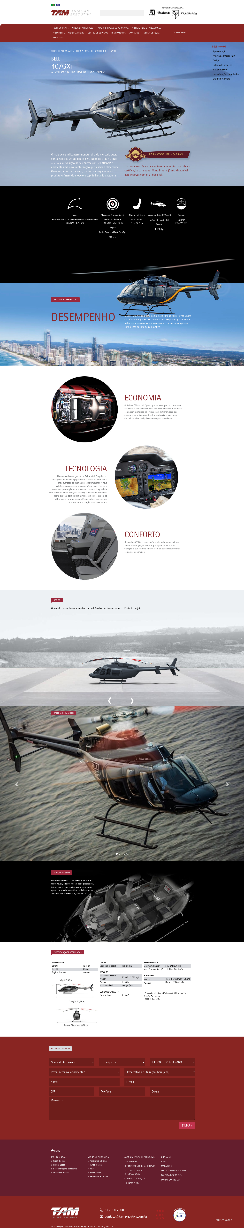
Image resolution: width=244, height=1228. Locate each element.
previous (110, 700)
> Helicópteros (94, 1172)
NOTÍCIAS (58, 37)
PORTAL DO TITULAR (170, 1179)
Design (216, 60)
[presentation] (73, 1128)
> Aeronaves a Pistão (97, 1161)
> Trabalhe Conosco (60, 1172)
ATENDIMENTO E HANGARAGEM (146, 28)
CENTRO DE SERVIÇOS (98, 32)
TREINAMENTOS (118, 32)
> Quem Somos (58, 1161)
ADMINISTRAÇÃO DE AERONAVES (113, 28)
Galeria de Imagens (222, 65)
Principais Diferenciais (224, 55)
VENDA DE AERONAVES (83, 28)
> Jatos (91, 1168)
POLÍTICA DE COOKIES (171, 1175)
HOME (55, 1150)
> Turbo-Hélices (95, 1164)
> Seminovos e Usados (98, 1176)
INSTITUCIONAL (61, 28)
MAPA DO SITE (168, 1166)
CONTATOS (135, 32)
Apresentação (219, 51)
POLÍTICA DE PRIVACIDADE (173, 1170)
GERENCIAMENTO (76, 32)
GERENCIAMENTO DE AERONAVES (139, 1166)
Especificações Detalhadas (226, 74)
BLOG (163, 1161)
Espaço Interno (220, 69)
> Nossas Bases (58, 1164)
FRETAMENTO (59, 32)
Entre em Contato (221, 78)
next (131, 700)
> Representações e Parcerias (64, 1168)
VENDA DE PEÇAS (152, 32)
